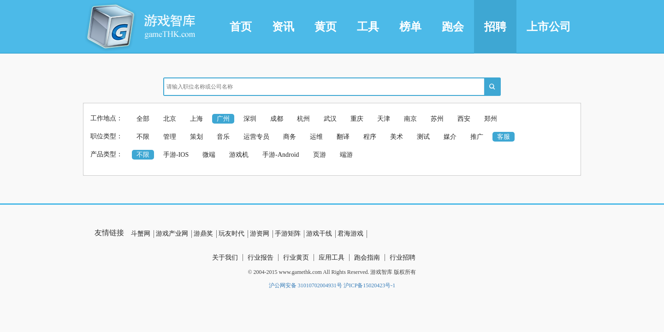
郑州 (490, 118)
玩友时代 (231, 233)
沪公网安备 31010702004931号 (305, 285)
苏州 (437, 118)
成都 (276, 118)
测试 (423, 136)
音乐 (223, 136)
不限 (142, 136)
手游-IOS (176, 154)
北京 (169, 118)
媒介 (450, 136)
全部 (142, 118)
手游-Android (280, 154)
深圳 (249, 118)
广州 (223, 118)
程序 (369, 136)
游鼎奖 (203, 233)
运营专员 (256, 136)
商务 (289, 136)
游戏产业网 (172, 233)
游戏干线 (319, 233)
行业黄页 (296, 257)
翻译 (343, 136)
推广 (476, 136)
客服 (503, 136)
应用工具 (331, 257)
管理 (169, 136)
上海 (196, 118)
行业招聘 (402, 257)
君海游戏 (350, 233)
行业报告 (260, 257)
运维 (316, 136)
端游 (346, 154)
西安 (463, 118)
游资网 (259, 233)
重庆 (356, 118)
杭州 (303, 118)
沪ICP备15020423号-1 (370, 285)
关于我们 (225, 257)
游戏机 (239, 154)
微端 (208, 154)
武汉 (330, 118)
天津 (383, 118)
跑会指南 (367, 257)
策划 (196, 136)
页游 (319, 154)
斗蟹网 (140, 233)
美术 (396, 136)
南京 (410, 118)
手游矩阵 (288, 233)
